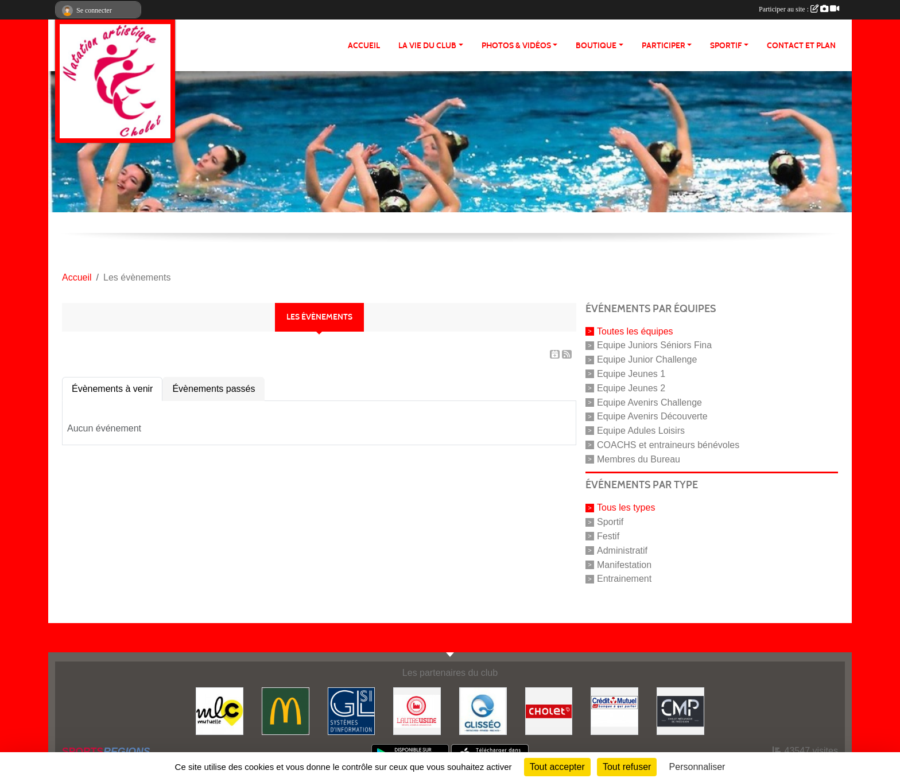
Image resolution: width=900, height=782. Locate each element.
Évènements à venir (112, 389)
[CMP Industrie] (680, 710)
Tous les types (626, 507)
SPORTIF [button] (726, 45)
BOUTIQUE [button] (596, 45)
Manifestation (624, 564)
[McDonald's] (285, 710)
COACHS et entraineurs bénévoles (668, 445)
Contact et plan (801, 45)
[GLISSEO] (483, 710)
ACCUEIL (364, 45)
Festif (608, 536)
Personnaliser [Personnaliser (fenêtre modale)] (697, 767)
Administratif (622, 550)
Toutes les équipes (635, 331)
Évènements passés (213, 389)
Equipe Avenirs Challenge (649, 402)
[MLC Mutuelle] (219, 710)
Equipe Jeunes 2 (631, 388)
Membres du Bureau (638, 459)
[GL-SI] (351, 710)
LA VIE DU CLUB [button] (427, 45)
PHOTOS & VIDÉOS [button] (516, 45)
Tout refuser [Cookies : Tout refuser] (627, 767)
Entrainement (624, 578)
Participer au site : (799, 9)
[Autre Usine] (417, 710)
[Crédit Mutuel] (614, 710)
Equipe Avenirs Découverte (652, 416)
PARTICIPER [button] (663, 45)
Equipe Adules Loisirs (641, 430)
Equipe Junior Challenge (647, 359)
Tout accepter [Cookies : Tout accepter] (557, 767)
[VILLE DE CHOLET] (549, 710)
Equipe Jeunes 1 (631, 374)
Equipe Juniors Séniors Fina (654, 345)
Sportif (610, 522)
